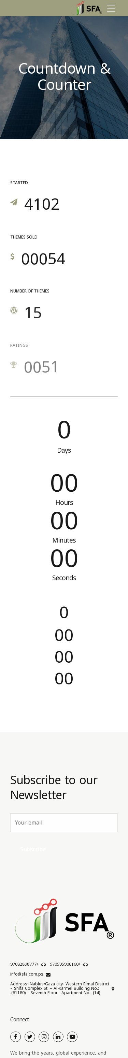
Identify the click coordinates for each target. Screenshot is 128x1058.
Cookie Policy (23, 1042)
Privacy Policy (95, 1042)
